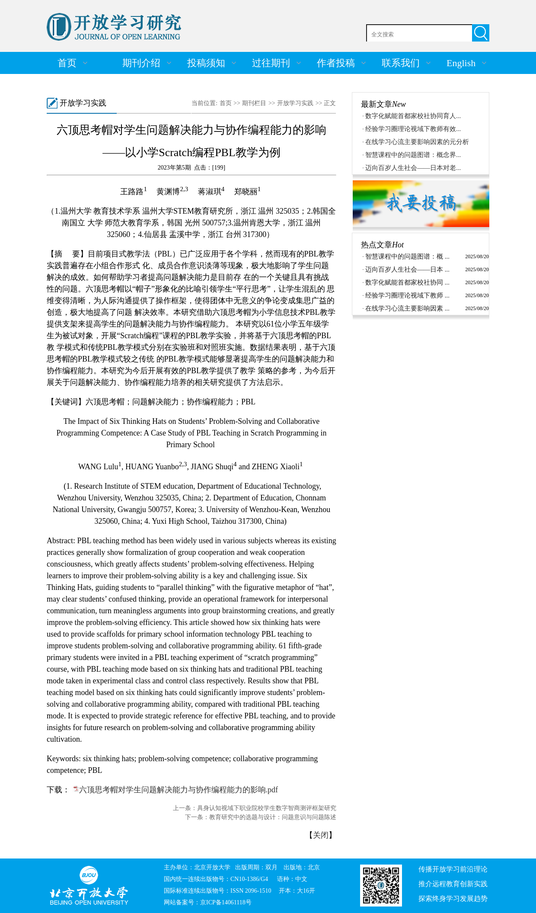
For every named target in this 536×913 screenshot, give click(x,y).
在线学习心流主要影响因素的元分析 (417, 141)
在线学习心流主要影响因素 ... (407, 308)
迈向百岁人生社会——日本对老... (413, 167)
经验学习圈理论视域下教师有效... (413, 128)
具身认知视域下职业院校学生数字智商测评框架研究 (266, 808)
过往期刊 (271, 63)
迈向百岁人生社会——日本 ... (407, 269)
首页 (67, 63)
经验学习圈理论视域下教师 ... (407, 295)
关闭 (321, 835)
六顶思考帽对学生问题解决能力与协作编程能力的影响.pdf (178, 789)
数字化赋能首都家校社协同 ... (407, 282)
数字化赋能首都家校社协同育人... (413, 115)
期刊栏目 (254, 103)
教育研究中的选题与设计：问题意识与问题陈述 (272, 817)
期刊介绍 (141, 63)
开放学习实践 (295, 103)
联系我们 (401, 63)
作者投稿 (336, 63)
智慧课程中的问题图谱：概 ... (407, 256)
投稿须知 (206, 63)
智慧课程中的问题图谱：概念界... (413, 154)
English (461, 63)
